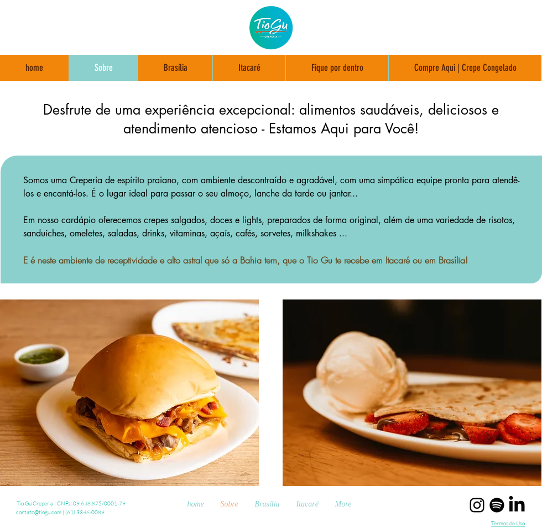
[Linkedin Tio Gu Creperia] (517, 505)
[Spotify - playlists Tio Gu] (497, 505)
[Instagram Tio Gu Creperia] (477, 505)
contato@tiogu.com (38, 512)
